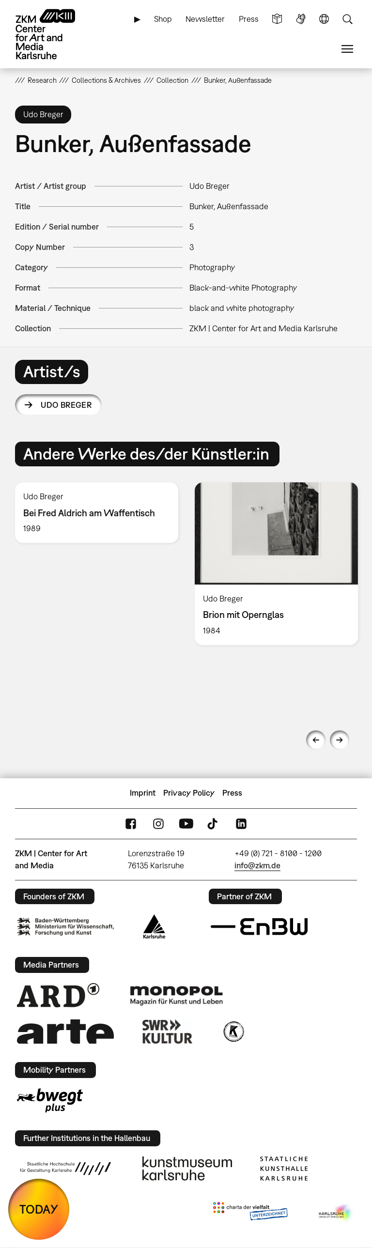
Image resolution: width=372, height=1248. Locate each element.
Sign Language (300, 19)
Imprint (142, 793)
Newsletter (205, 19)
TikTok (213, 823)
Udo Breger (66, 405)
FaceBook (130, 823)
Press (249, 19)
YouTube (186, 823)
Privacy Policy (189, 793)
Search (347, 19)
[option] (96, 512)
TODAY (38, 1209)
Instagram (158, 823)
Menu (347, 49)
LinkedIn (241, 823)
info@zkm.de (257, 865)
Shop (163, 19)
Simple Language (277, 19)
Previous (316, 740)
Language (324, 19)
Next (339, 740)
